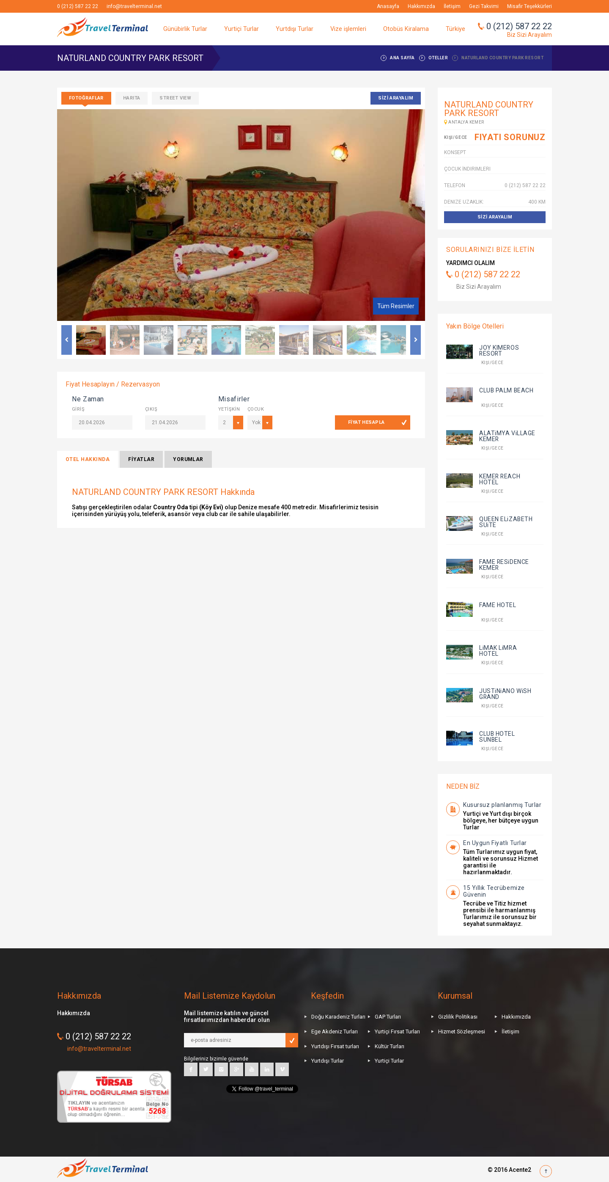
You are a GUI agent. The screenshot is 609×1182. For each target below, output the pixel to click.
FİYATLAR (141, 459)
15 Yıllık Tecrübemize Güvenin (494, 891)
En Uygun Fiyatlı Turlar (495, 843)
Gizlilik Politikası (457, 1017)
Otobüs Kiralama (406, 29)
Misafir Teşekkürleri (529, 6)
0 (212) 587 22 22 (77, 6)
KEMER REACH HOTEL (499, 479)
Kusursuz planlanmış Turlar (502, 804)
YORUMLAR (188, 459)
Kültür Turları (389, 1046)
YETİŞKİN (226, 409)
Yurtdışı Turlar (294, 29)
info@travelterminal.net (134, 6)
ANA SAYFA (402, 57)
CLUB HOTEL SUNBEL (497, 736)
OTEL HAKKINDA (88, 459)
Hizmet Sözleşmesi (461, 1031)
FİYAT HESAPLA (366, 422)
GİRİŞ (78, 409)
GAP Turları (388, 1017)
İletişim (452, 6)
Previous (66, 340)
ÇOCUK (255, 409)
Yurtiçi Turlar (241, 29)
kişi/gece (491, 362)
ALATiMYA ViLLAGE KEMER (507, 436)
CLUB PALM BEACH (506, 390)
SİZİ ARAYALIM (395, 98)
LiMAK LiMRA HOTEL (498, 650)
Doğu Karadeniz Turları (338, 1017)
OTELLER (438, 57)
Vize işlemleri (348, 29)
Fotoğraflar (86, 98)
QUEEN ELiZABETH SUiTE (505, 522)
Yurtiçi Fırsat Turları (397, 1031)
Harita (131, 98)
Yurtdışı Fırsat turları (335, 1046)
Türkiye (455, 29)
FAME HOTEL (497, 605)
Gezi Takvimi (484, 6)
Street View (175, 98)
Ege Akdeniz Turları (334, 1031)
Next (415, 340)
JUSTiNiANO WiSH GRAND (505, 694)
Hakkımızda (421, 6)
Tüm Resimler (395, 306)
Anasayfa (388, 6)
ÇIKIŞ (151, 409)
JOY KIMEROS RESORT (499, 350)
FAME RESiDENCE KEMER (504, 564)
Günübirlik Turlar (185, 29)
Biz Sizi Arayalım (529, 34)
